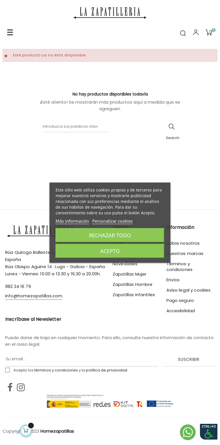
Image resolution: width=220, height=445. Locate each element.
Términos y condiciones (179, 266)
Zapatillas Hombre (132, 284)
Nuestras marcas (185, 253)
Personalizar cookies (112, 221)
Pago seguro (180, 300)
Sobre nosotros (183, 243)
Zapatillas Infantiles (134, 295)
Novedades (125, 264)
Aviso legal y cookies (188, 290)
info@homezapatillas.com (33, 296)
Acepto (110, 251)
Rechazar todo (110, 235)
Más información (72, 221)
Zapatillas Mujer (129, 274)
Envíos (173, 280)
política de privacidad (106, 370)
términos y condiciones (56, 370)
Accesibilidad (180, 311)
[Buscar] (76, 126)
